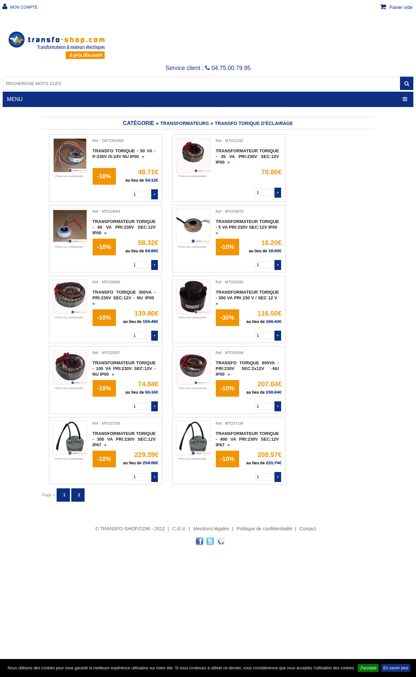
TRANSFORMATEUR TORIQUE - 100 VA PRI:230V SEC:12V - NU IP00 (124, 368)
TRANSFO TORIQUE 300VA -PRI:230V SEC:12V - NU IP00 (124, 298)
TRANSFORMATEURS (184, 123)
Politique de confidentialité (264, 528)
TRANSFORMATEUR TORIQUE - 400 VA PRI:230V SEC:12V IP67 (247, 439)
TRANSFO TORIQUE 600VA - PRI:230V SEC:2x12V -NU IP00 (247, 368)
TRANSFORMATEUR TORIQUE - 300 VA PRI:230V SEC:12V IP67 (124, 439)
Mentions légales (211, 528)
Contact (307, 528)
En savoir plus (395, 668)
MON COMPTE (23, 7)
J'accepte (368, 668)
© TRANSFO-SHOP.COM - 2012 (130, 528)
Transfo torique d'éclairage (254, 123)
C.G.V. (179, 528)
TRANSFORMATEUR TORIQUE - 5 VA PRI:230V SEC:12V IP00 (247, 227)
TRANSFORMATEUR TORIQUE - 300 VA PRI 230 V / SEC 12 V (247, 298)
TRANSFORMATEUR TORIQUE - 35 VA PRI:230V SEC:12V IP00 (247, 156)
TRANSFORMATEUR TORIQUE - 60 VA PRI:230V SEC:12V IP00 (124, 227)
